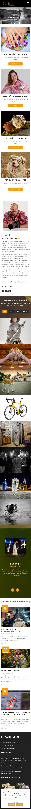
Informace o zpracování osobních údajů (11, 768)
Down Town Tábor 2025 (11, 671)
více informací (15, 63)
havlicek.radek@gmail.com (10, 748)
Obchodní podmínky (6, 766)
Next (29, 16)
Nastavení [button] (19, 804)
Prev (2, 16)
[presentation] (12, 590)
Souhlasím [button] (11, 804)
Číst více (3, 643)
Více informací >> (15, 802)
